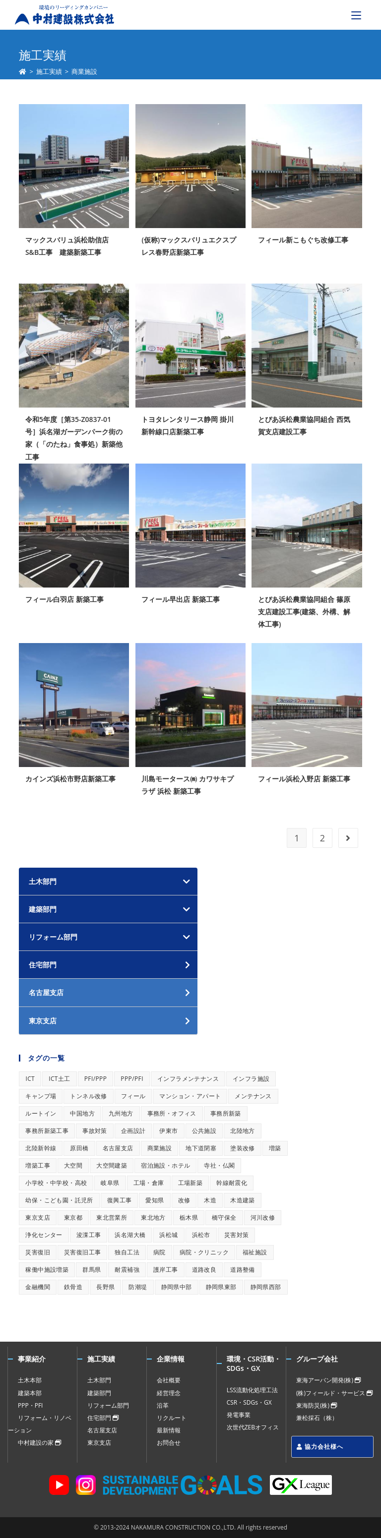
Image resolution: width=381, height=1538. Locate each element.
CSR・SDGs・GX (249, 1402)
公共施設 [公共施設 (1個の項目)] (204, 1130)
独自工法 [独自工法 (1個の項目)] (127, 1252)
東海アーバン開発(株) (328, 1380)
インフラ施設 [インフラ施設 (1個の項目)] (251, 1078)
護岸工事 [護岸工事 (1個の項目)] (165, 1269)
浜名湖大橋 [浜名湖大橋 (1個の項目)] (130, 1235)
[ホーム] (22, 71)
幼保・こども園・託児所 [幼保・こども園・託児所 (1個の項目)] (59, 1200)
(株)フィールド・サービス (334, 1393)
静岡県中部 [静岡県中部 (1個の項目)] (176, 1287)
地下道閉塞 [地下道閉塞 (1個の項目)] (201, 1148)
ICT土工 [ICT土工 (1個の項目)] (59, 1078)
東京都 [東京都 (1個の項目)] (73, 1217)
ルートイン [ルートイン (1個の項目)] (40, 1113)
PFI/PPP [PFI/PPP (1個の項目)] (95, 1078)
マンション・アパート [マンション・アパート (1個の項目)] (190, 1096)
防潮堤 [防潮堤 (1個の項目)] (137, 1287)
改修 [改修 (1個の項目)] (184, 1200)
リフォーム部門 (53, 937)
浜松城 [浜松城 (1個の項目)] (168, 1235)
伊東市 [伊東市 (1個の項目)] (168, 1130)
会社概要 (169, 1380)
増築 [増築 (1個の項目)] (275, 1148)
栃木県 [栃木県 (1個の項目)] (189, 1217)
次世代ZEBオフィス (253, 1427)
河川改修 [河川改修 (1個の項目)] (263, 1217)
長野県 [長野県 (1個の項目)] (105, 1287)
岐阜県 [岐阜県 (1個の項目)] (110, 1183)
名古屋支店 (102, 1430)
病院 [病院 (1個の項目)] (159, 1252)
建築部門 (43, 909)
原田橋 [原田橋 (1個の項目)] (79, 1148)
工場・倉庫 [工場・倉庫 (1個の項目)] (148, 1183)
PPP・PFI (30, 1405)
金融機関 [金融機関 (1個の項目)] (37, 1287)
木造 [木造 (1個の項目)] (210, 1200)
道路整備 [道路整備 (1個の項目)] (242, 1269)
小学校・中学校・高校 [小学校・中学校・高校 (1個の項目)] (56, 1183)
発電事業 (239, 1415)
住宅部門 (103, 1418)
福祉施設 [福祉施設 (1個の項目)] (255, 1252)
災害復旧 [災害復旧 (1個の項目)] (37, 1252)
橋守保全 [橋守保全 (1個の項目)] (224, 1217)
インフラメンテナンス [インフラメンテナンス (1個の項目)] (188, 1078)
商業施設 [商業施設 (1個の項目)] (159, 1148)
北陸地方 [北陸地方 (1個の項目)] (242, 1130)
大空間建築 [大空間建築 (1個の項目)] (111, 1165)
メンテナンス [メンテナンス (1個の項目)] (253, 1096)
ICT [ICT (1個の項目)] (30, 1078)
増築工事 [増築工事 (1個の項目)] (37, 1165)
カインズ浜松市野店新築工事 (70, 778)
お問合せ (169, 1442)
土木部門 (43, 881)
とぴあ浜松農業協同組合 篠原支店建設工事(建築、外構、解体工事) (304, 611)
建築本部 (30, 1393)
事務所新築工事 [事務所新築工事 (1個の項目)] (46, 1130)
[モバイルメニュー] (356, 15)
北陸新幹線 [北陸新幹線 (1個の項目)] (40, 1148)
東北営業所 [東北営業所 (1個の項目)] (111, 1217)
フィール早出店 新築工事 (180, 599)
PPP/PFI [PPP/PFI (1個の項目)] (132, 1078)
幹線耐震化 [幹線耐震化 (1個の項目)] (231, 1183)
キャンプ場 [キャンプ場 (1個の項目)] (40, 1096)
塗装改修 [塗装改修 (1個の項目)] (242, 1148)
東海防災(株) (316, 1405)
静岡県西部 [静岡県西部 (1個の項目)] (266, 1287)
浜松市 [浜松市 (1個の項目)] (201, 1235)
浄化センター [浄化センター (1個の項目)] (43, 1235)
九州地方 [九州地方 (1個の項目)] (121, 1113)
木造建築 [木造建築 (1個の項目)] (242, 1200)
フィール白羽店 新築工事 (64, 599)
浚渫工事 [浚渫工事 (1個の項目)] (88, 1235)
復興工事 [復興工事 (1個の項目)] (119, 1200)
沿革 (163, 1405)
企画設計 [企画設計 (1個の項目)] (133, 1130)
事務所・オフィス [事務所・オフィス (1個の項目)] (171, 1113)
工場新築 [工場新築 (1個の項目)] (190, 1183)
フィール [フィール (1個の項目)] (133, 1096)
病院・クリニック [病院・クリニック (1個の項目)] (204, 1252)
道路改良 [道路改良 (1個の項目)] (204, 1269)
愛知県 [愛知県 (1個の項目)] (154, 1200)
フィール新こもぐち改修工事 (303, 239)
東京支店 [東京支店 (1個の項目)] (37, 1217)
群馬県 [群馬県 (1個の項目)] (91, 1269)
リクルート (172, 1418)
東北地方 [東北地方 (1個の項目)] (153, 1217)
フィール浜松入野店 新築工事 (304, 778)
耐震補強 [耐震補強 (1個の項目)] (127, 1269)
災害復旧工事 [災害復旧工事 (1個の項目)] (82, 1252)
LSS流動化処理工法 (252, 1390)
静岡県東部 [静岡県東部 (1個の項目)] (221, 1287)
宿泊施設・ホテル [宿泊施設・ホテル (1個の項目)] (165, 1165)
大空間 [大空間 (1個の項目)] (73, 1165)
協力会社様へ (320, 1446)
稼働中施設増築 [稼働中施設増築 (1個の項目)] (46, 1269)
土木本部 (30, 1380)
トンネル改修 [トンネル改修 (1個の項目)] (88, 1096)
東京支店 (99, 1442)
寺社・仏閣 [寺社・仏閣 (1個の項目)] (219, 1165)
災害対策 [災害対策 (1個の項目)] (236, 1235)
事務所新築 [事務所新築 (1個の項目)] (225, 1113)
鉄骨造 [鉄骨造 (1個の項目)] (73, 1287)
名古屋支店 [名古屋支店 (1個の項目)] (118, 1148)
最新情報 (169, 1430)
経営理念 (169, 1393)
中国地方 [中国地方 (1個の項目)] (82, 1113)
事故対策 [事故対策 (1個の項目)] (94, 1130)
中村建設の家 (39, 1442)
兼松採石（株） (317, 1418)
